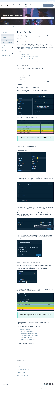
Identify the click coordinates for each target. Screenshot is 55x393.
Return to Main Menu (6, 26)
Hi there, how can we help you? (12, 15)
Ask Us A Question (49, 1)
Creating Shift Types (21, 372)
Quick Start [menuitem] (4, 32)
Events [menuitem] (4, 37)
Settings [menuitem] (5, 40)
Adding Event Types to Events (23, 366)
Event (14, 26)
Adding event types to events (26, 331)
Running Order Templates (29, 47)
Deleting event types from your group (29, 335)
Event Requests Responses (22, 375)
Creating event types (25, 329)
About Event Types (24, 54)
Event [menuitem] (3, 35)
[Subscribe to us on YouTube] (53, 384)
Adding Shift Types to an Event (23, 369)
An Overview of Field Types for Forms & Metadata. (27, 363)
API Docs (25, 5)
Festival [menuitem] (3, 47)
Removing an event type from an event (29, 333)
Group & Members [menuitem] (7, 42)
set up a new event (28, 265)
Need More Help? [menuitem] (6, 55)
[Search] (52, 18)
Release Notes (31, 5)
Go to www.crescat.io (48, 5)
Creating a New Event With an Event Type (29, 61)
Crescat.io (37, 4)
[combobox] (26, 18)
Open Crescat (20, 5)
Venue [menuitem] (3, 45)
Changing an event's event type (27, 339)
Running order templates (26, 337)
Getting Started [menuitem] (5, 53)
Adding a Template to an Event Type (28, 58)
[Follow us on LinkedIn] (47, 384)
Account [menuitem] (4, 50)
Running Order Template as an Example (29, 56)
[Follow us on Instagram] (50, 384)
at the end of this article (30, 48)
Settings (20, 26)
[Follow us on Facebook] (45, 384)
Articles (13, 4)
